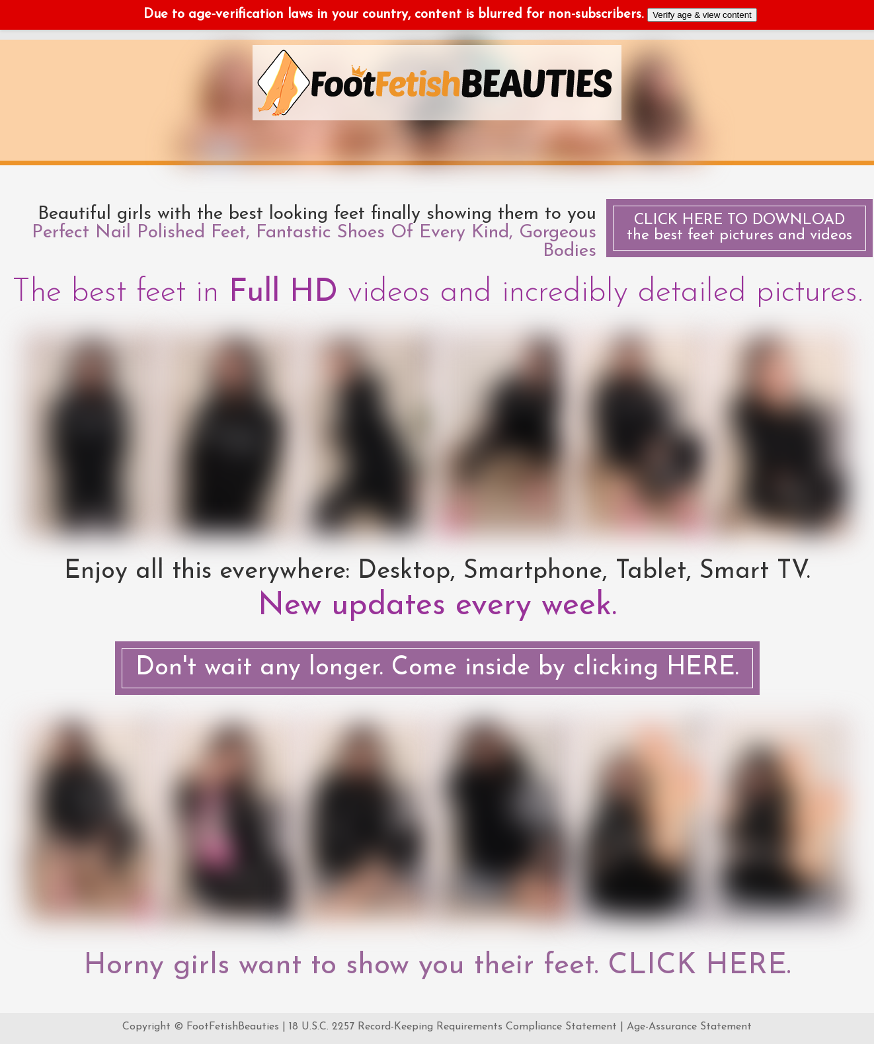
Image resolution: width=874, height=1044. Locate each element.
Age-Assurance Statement (689, 1027)
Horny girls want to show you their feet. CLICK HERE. (437, 966)
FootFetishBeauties (232, 1027)
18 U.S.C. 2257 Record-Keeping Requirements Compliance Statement (453, 1027)
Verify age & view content (702, 15)
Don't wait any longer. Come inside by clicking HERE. (437, 668)
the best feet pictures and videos (739, 228)
